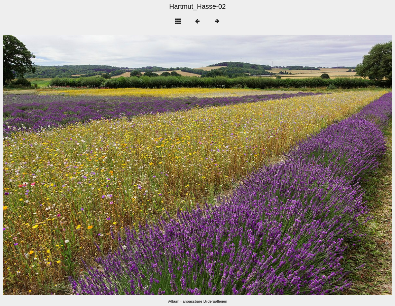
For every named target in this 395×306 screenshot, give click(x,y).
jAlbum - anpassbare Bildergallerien (197, 301)
